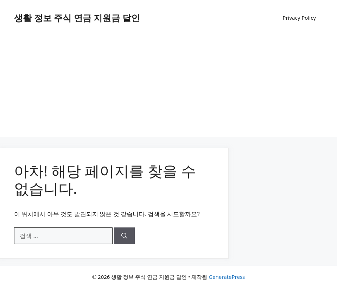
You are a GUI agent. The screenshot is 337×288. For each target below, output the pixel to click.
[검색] (124, 235)
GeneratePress (227, 276)
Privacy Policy (299, 17)
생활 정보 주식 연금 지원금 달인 (77, 18)
